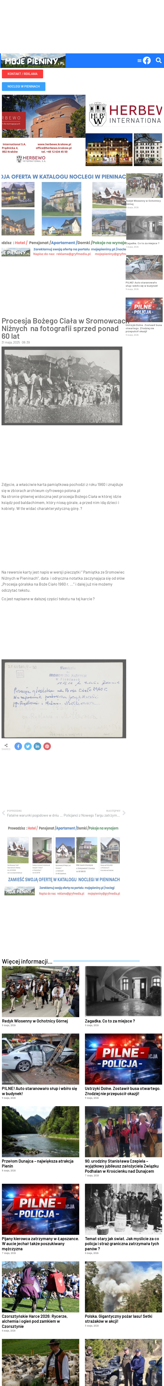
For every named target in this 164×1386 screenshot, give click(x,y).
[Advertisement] (82, 26)
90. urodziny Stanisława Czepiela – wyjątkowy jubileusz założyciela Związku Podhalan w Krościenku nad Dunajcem (122, 1165)
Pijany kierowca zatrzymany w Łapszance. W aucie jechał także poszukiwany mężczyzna (40, 1243)
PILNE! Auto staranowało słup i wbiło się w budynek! (142, 284)
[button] (139, 60)
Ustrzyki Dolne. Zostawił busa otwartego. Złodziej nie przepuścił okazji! (144, 328)
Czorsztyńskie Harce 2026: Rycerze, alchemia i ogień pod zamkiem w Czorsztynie (35, 1321)
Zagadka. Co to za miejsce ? (142, 243)
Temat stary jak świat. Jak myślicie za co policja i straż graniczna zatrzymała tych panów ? (122, 1243)
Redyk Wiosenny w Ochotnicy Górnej (143, 202)
